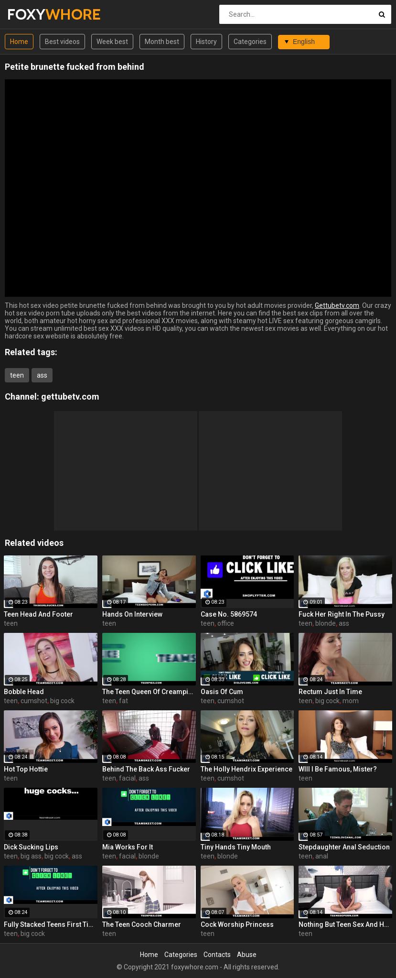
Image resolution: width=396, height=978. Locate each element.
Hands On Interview (132, 614)
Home (19, 41)
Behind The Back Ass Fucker (146, 769)
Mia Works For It (127, 847)
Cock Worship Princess (237, 924)
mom (350, 701)
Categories (250, 41)
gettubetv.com (70, 396)
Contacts (217, 954)
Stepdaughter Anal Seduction (344, 847)
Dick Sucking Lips (31, 847)
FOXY (32, 14)
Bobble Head (24, 691)
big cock (62, 701)
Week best (112, 41)
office (225, 623)
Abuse (247, 954)
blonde (325, 623)
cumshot (34, 701)
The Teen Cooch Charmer (141, 924)
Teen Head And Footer (38, 614)
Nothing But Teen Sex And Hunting (345, 924)
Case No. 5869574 (229, 614)
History (206, 41)
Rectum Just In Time (330, 691)
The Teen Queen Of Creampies (149, 691)
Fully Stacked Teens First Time (50, 924)
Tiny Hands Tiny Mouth (236, 847)
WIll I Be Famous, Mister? (338, 769)
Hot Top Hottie (26, 769)
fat (123, 701)
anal (321, 856)
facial (127, 778)
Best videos (62, 41)
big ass (31, 856)
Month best (162, 41)
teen (17, 375)
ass (42, 375)
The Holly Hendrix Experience (246, 769)
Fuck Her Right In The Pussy (342, 614)
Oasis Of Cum (222, 691)
